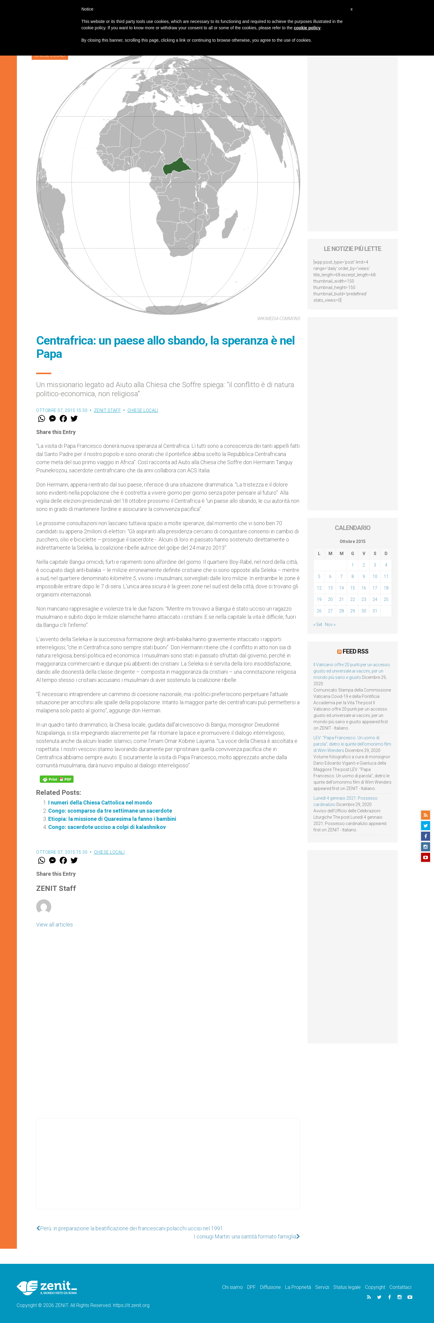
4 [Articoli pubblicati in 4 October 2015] (386, 565)
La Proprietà (298, 1287)
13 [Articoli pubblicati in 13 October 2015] (330, 588)
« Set (317, 624)
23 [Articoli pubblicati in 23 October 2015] (363, 599)
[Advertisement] (168, 1169)
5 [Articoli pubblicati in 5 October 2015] (319, 576)
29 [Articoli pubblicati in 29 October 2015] (352, 611)
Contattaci (400, 1287)
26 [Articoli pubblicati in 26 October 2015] (319, 611)
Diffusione (270, 1287)
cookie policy (307, 27)
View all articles (54, 924)
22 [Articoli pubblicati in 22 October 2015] (352, 599)
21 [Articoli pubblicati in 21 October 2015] (341, 599)
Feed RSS (355, 651)
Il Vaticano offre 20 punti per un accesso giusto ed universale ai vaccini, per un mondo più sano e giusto (351, 671)
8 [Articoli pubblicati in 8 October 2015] (352, 576)
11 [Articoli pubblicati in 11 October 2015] (386, 576)
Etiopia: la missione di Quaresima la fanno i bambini (112, 819)
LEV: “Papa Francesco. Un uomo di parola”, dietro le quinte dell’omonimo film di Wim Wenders (352, 744)
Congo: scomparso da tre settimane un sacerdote (110, 811)
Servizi (322, 1287)
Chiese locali (142, 410)
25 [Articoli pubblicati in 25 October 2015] (386, 599)
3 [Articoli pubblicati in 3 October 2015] (375, 565)
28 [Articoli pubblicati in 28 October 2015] (341, 611)
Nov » (330, 624)
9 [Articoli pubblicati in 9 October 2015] (364, 576)
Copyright (375, 1287)
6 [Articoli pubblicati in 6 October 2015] (330, 576)
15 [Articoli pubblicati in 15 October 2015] (352, 588)
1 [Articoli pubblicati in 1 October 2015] (352, 565)
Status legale (347, 1287)
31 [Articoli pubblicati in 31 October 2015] (375, 611)
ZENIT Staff (107, 410)
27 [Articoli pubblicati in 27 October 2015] (330, 611)
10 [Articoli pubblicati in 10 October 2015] (375, 576)
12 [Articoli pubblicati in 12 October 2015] (319, 588)
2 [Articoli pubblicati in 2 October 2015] (364, 565)
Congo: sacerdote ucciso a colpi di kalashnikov (107, 827)
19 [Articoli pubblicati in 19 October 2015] (319, 599)
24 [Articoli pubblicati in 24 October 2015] (375, 599)
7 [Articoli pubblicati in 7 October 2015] (341, 576)
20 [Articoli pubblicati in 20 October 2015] (330, 599)
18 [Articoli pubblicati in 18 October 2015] (386, 588)
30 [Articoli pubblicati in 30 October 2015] (363, 611)
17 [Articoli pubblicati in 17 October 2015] (375, 588)
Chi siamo (232, 1287)
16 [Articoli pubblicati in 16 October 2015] (363, 588)
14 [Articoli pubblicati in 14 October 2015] (341, 588)
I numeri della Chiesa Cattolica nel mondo (100, 802)
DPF (251, 1287)
